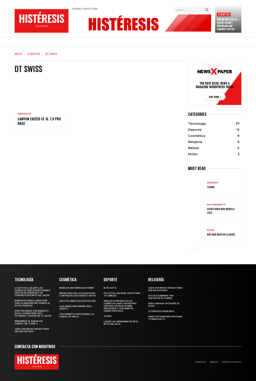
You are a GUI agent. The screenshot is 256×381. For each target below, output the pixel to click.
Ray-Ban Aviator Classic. (221, 234)
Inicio (18, 54)
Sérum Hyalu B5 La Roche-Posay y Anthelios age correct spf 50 (227, 24)
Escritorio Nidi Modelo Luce (221, 210)
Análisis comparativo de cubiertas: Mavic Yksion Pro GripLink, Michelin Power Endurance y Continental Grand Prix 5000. (120, 306)
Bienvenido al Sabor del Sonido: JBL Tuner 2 (29, 322)
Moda (210, 230)
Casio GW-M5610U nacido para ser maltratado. (32, 330)
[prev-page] (190, 250)
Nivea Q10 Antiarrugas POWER (76, 288)
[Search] (206, 10)
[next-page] (196, 250)
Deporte (24, 114)
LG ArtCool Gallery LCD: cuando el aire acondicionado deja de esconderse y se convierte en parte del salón (32, 292)
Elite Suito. (110, 288)
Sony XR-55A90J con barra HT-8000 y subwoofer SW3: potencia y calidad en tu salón (33, 313)
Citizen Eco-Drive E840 (161, 311)
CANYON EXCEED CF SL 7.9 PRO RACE (39, 121)
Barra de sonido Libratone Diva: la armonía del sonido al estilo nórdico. (32, 303)
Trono (211, 187)
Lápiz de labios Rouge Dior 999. (77, 301)
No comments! (216, 205)
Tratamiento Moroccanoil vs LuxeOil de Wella (76, 315)
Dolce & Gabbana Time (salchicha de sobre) (160, 296)
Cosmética (223, 14)
